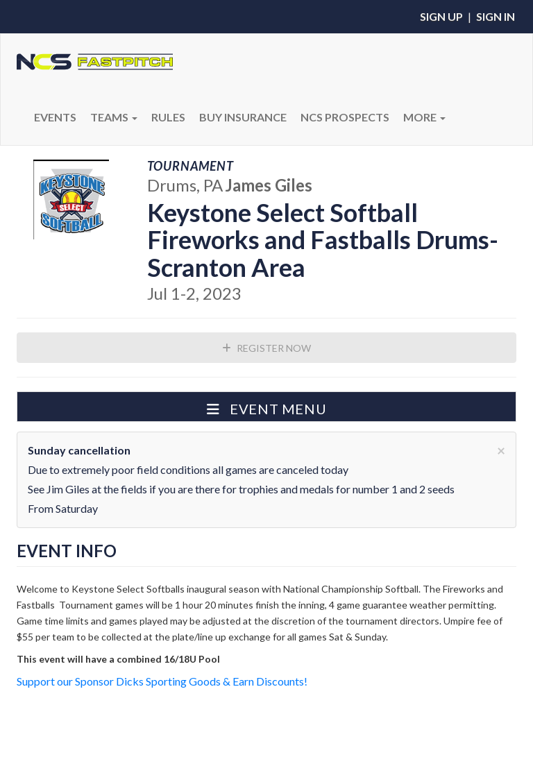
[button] (266, 406)
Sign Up (441, 16)
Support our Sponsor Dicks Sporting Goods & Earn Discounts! (162, 681)
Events (55, 117)
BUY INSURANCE (243, 117)
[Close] (501, 450)
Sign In (495, 16)
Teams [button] (113, 117)
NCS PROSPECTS (345, 117)
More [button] (424, 117)
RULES (168, 117)
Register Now (266, 348)
